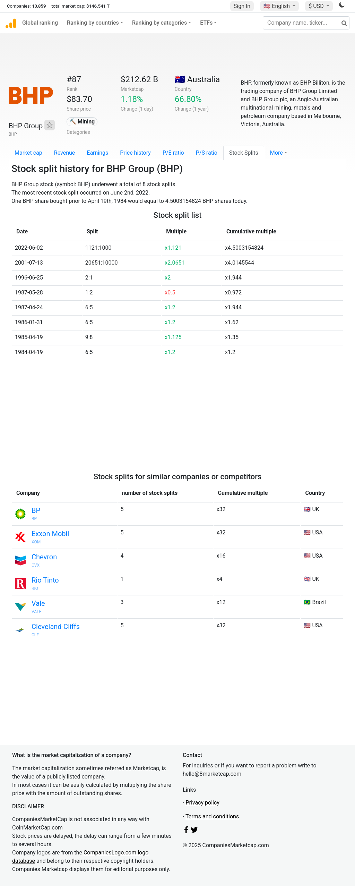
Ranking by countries (93, 22)
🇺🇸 (277, 6)
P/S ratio (206, 152)
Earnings (97, 152)
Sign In (242, 6)
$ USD (317, 6)
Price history (135, 152)
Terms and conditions (212, 816)
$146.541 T (98, 6)
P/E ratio (173, 152)
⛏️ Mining (82, 121)
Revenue (64, 152)
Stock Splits (243, 152)
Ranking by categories (159, 22)
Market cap (28, 152)
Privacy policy (202, 802)
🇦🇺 (197, 79)
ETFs (206, 22)
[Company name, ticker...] (306, 22)
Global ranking (40, 22)
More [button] (276, 152)
